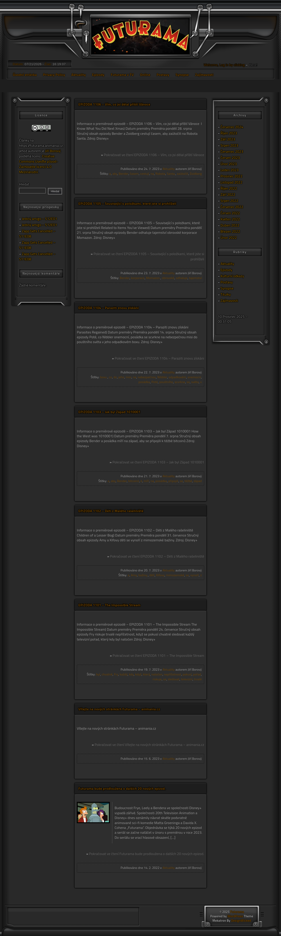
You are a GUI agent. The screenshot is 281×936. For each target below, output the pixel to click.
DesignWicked (241, 920)
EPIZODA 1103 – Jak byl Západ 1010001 (109, 411)
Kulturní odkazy (232, 276)
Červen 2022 (230, 213)
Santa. (171, 173)
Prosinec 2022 (232, 176)
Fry (116, 674)
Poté (154, 382)
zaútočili (182, 173)
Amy (134, 575)
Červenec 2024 (232, 127)
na (152, 173)
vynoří (194, 575)
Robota (160, 173)
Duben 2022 (230, 225)
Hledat (24, 184)
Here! (252, 64)
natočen (156, 674)
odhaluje (181, 277)
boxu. (103, 377)
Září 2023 (228, 139)
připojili (173, 481)
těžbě (188, 481)
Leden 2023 (230, 170)
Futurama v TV (122, 74)
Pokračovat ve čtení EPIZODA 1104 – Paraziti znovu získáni (159, 358)
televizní (186, 679)
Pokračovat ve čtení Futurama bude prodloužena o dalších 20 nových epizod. (146, 853)
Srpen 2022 (229, 200)
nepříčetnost (172, 674)
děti (152, 575)
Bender (123, 173)
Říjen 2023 (229, 133)
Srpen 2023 (229, 145)
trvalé (198, 679)
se (188, 382)
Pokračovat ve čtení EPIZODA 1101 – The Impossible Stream (158, 655)
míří (146, 481)
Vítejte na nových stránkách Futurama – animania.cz (119, 709)
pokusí (187, 674)
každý (124, 674)
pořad (197, 674)
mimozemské (175, 575)
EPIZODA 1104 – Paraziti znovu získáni (108, 307)
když (138, 674)
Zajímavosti (204, 74)
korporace (138, 277)
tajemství (195, 277)
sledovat (173, 679)
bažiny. (143, 575)
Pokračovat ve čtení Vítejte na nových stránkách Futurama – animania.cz (149, 744)
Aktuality (78, 74)
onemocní (194, 377)
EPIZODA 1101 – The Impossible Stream (109, 605)
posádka (144, 382)
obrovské (168, 277)
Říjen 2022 (229, 188)
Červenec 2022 (232, 206)
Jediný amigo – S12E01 (39, 218)
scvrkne (180, 382)
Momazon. (153, 277)
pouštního (166, 382)
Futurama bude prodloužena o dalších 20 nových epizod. (122, 788)
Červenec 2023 (232, 151)
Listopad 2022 (232, 182)
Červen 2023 (230, 157)
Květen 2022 (230, 219)
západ (198, 481)
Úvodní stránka (25, 74)
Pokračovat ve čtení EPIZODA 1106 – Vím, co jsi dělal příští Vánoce (154, 154)
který (146, 674)
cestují (144, 173)
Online (145, 74)
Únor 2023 (229, 163)
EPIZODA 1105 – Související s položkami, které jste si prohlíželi (127, 203)
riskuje (157, 679)
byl (98, 674)
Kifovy (160, 575)
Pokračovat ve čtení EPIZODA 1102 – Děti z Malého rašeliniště (157, 556)
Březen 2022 (230, 231)
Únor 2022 (229, 237)
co (110, 377)
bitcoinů (133, 481)
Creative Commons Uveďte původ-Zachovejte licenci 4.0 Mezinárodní (38, 164)
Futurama (237, 911)
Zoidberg (196, 173)
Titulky (226, 294)
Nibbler (162, 377)
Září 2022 (228, 194)
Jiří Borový (53, 150)
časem (134, 173)
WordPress (235, 916)
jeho (121, 377)
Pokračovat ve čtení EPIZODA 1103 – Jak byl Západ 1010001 (158, 462)
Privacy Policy (54, 74)
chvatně (107, 674)
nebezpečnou (147, 377)
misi (128, 377)
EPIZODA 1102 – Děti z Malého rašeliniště (110, 510)
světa (195, 382)
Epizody (98, 74)
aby (114, 173)
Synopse (182, 74)
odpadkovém (177, 377)
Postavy (163, 74)
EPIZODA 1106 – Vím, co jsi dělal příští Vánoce (114, 104)
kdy (131, 674)
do (115, 377)
